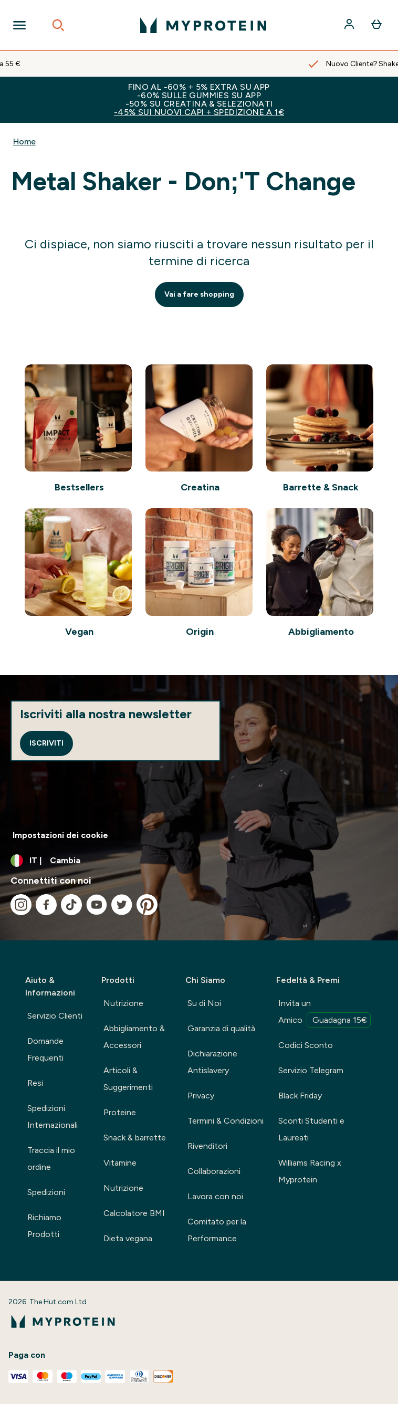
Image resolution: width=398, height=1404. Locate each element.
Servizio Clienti (54, 1016)
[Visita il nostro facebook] (46, 904)
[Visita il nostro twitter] (121, 904)
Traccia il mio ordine (51, 1158)
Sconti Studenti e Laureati (311, 1129)
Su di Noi (204, 1003)
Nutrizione (123, 1003)
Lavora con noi (215, 1196)
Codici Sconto (305, 1045)
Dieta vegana (127, 1238)
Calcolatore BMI (134, 1213)
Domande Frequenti (45, 1049)
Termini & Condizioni (225, 1121)
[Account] (350, 25)
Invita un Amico (324, 1013)
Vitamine (120, 1163)
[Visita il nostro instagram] (21, 904)
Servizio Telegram (310, 1070)
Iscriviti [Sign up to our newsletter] (46, 743)
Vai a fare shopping (199, 294)
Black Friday (300, 1096)
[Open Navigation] (19, 25)
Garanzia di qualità (221, 1028)
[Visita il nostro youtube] (96, 904)
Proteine (119, 1112)
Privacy (200, 1096)
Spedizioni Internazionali (52, 1116)
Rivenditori (207, 1146)
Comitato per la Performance (216, 1230)
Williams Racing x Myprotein (309, 1171)
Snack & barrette (134, 1138)
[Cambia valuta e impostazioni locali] (199, 860)
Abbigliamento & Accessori (134, 1036)
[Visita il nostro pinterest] (147, 904)
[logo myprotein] (203, 25)
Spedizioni (46, 1192)
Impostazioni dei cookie (60, 835)
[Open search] (58, 25)
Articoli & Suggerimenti (128, 1078)
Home (24, 141)
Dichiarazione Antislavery (212, 1062)
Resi (35, 1083)
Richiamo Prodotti (44, 1225)
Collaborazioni (213, 1171)
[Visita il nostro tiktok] (71, 904)
